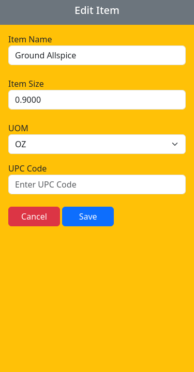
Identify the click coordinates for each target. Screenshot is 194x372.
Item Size (26, 83)
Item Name (30, 39)
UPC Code (27, 168)
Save (88, 216)
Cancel (34, 216)
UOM (18, 128)
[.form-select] (97, 144)
